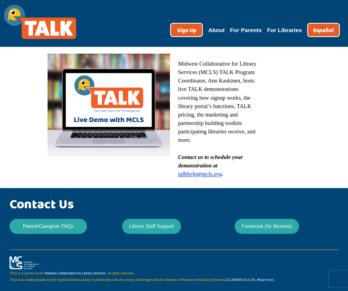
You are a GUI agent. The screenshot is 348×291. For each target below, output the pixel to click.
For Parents (246, 30)
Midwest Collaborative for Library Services (75, 273)
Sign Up (186, 30)
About (216, 30)
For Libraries (284, 30)
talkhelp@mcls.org (200, 174)
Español (323, 30)
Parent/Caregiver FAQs (48, 226)
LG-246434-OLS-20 (240, 280)
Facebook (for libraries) (267, 226)
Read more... (266, 280)
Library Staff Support (151, 226)
